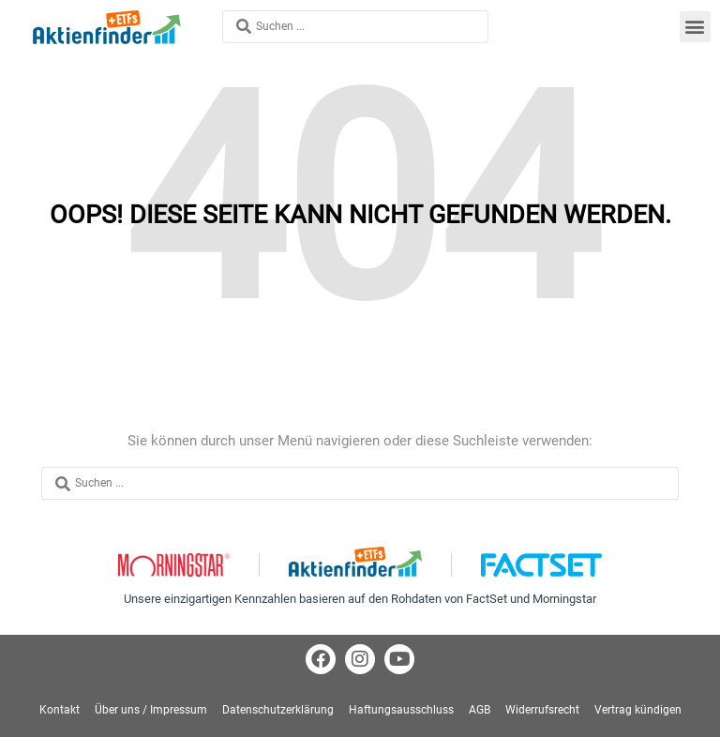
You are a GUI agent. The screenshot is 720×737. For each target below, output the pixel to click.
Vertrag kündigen (638, 709)
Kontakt (59, 709)
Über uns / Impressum (151, 709)
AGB (479, 709)
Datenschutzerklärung (278, 709)
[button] (695, 26)
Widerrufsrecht (542, 709)
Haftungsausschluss (401, 709)
